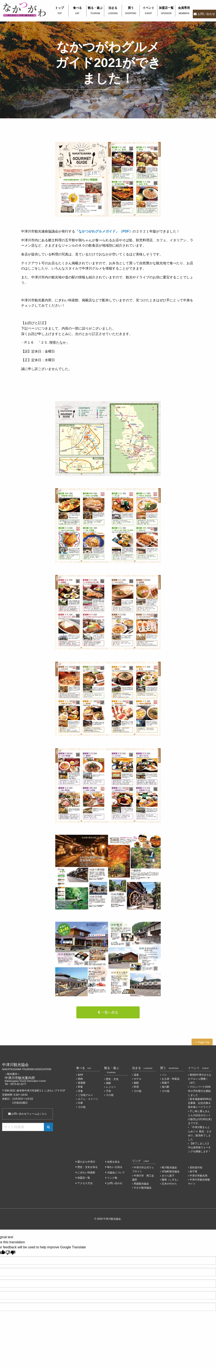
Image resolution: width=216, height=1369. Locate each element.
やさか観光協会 (142, 1187)
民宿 (136, 1086)
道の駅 (165, 1086)
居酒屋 (81, 1082)
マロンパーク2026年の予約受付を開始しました (199, 1090)
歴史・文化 (112, 1079)
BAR (80, 1074)
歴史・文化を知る (87, 1167)
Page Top (204, 1042)
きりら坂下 (168, 1175)
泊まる (113, 10)
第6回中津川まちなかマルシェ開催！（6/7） (199, 1078)
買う (130, 10)
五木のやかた (169, 1183)
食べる (77, 10)
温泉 (136, 1074)
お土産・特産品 (171, 1078)
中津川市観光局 (198, 1175)
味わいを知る (114, 1167)
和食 (80, 1086)
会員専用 (184, 10)
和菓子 (165, 1082)
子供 (108, 1091)
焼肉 (80, 1078)
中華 (80, 1103)
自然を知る (113, 1161)
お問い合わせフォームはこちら (27, 1113)
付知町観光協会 (171, 1171)
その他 (81, 1107)
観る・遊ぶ (95, 10)
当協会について (116, 1172)
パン (164, 1074)
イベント (148, 10)
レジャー (111, 1087)
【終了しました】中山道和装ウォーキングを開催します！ (199, 1147)
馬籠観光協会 (141, 1183)
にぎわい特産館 (86, 1172)
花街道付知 (196, 1167)
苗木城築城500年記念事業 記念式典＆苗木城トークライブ (200, 1103)
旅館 (136, 1082)
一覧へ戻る (109, 1012)
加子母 (193, 1171)
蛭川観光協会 (169, 1167)
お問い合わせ (206, 14)
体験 (108, 1083)
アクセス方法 (85, 1183)
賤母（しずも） (171, 1179)
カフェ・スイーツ (88, 1099)
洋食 (80, 1091)
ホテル (137, 1078)
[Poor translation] (10, 1252)
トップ (59, 10)
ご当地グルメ (85, 1095)
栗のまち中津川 (86, 1161)
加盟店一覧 (166, 10)
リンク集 (112, 1177)
